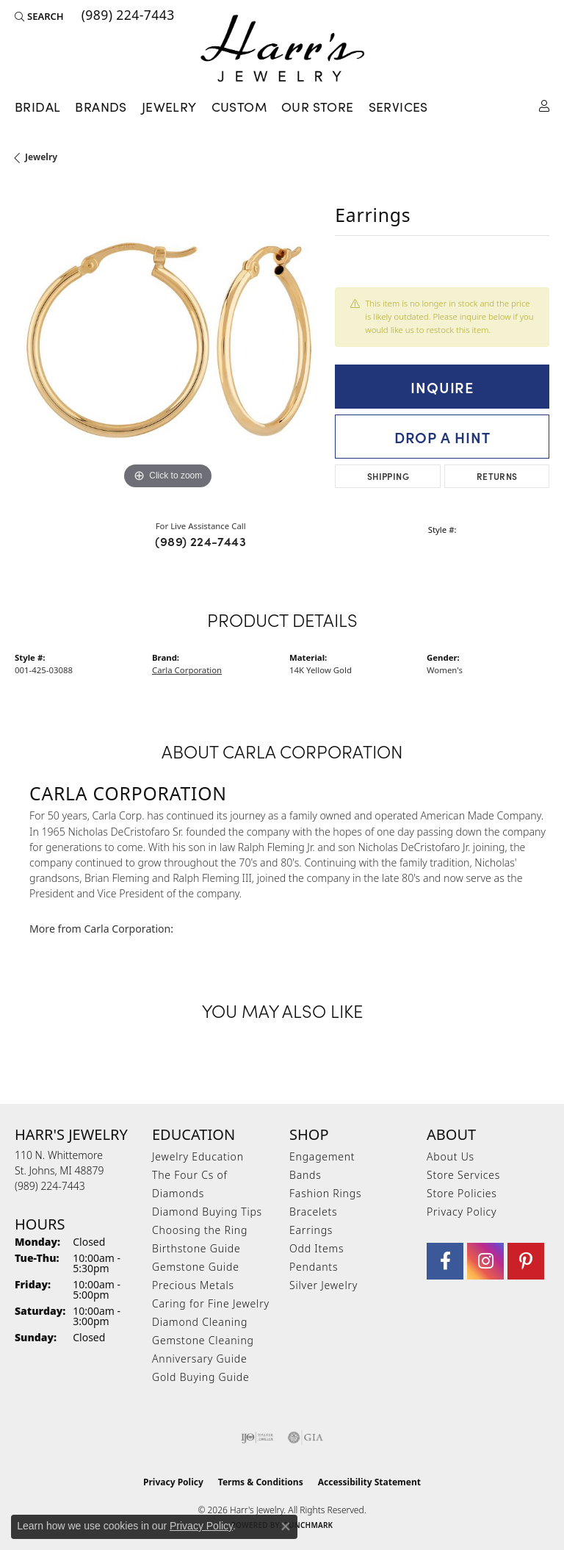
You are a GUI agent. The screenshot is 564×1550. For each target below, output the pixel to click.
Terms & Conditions (260, 1482)
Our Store (317, 106)
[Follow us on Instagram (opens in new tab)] (485, 1261)
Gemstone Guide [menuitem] (195, 1267)
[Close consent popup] (285, 1526)
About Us (450, 1156)
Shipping (388, 476)
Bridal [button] (37, 106)
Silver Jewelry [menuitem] (323, 1285)
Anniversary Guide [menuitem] (199, 1359)
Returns (497, 476)
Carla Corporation (187, 669)
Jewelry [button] (169, 106)
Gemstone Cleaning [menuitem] (203, 1340)
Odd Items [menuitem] (316, 1248)
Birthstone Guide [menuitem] (196, 1248)
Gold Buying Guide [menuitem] (200, 1377)
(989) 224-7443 (200, 541)
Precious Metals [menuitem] (193, 1285)
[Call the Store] (50, 1186)
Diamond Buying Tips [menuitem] (207, 1212)
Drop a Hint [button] (442, 436)
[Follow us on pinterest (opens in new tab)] (525, 1261)
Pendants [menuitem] (313, 1267)
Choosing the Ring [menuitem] (199, 1230)
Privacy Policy (461, 1212)
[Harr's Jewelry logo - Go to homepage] (282, 48)
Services (398, 106)
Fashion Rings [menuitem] (325, 1193)
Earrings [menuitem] (311, 1230)
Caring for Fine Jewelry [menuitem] (211, 1303)
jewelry (41, 157)
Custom (239, 106)
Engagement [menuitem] (322, 1156)
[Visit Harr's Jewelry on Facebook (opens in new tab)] (445, 1261)
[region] (167, 340)
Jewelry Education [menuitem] (198, 1156)
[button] (39, 16)
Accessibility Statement (369, 1482)
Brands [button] (100, 106)
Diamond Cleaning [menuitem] (199, 1322)
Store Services (463, 1175)
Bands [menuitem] (305, 1175)
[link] (127, 16)
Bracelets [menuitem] (313, 1212)
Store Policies (462, 1193)
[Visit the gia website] (305, 1438)
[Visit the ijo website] (257, 1438)
